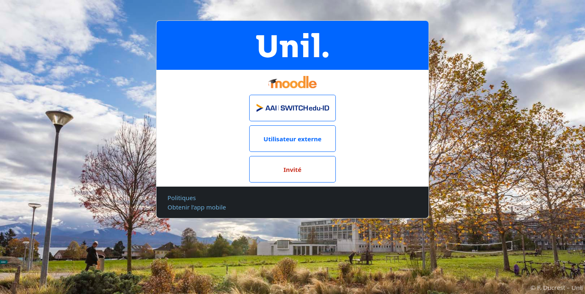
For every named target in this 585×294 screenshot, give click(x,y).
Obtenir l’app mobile (196, 207)
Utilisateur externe (292, 139)
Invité (292, 169)
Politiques (181, 198)
